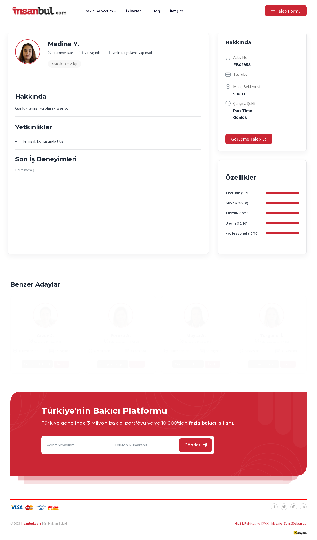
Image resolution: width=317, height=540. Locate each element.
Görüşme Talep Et (248, 139)
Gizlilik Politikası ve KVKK (252, 523)
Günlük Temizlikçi (64, 64)
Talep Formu (286, 11)
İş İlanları (134, 11)
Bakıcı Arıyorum (98, 11)
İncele (61, 364)
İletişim (176, 11)
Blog (156, 11)
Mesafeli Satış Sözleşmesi (289, 523)
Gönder (192, 445)
